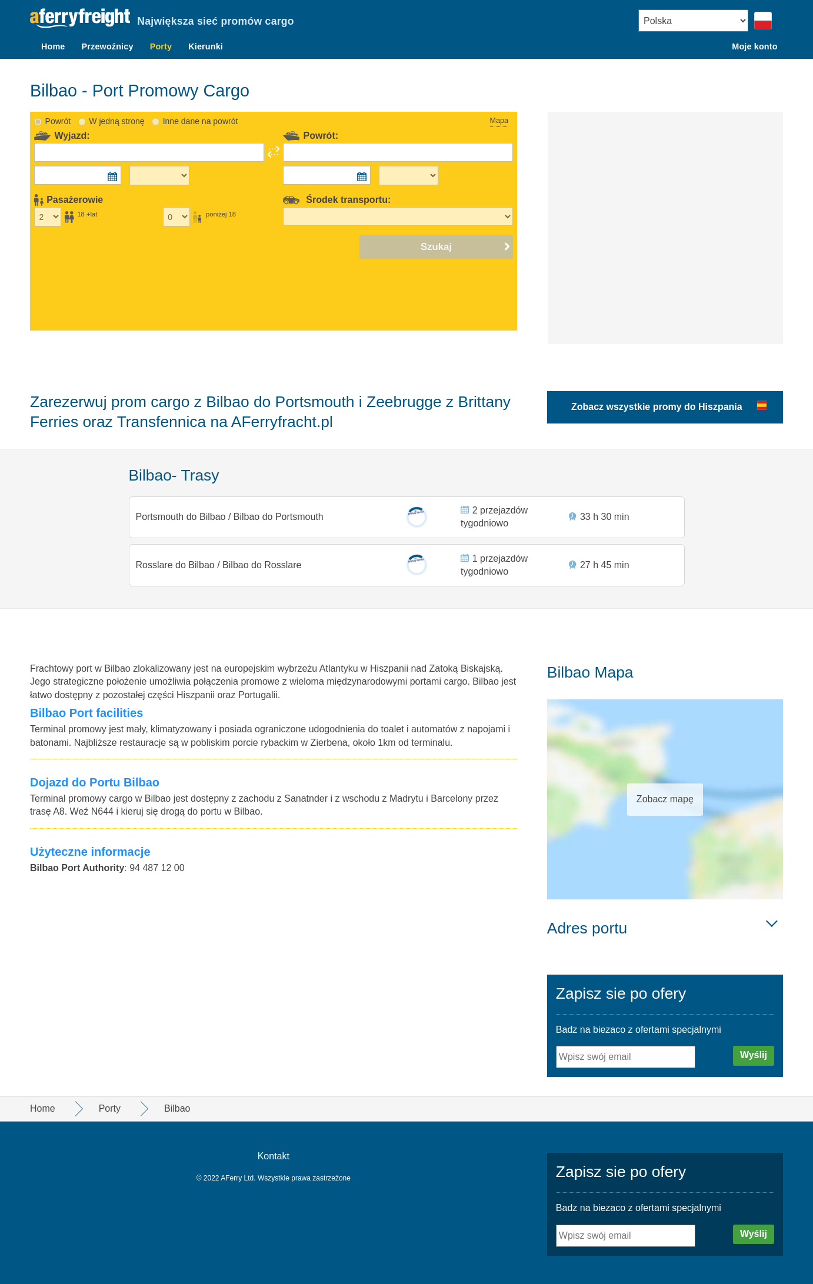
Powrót (58, 107)
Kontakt (273, 1156)
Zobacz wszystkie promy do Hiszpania (656, 393)
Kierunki (205, 46)
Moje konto (754, 46)
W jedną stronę (116, 107)
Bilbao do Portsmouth (278, 506)
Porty (161, 46)
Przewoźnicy (108, 46)
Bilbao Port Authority (77, 868)
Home (53, 46)
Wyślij (753, 1055)
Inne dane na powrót (200, 107)
